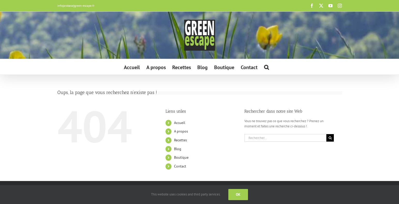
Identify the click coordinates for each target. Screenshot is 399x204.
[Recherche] (330, 138)
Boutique (181, 157)
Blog (177, 149)
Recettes (180, 140)
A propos (181, 131)
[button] (266, 67)
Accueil (179, 122)
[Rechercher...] (285, 138)
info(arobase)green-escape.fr (75, 6)
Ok (238, 194)
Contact (180, 166)
